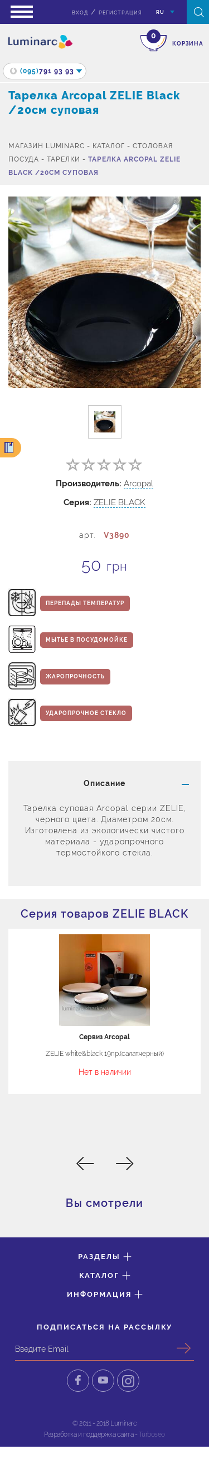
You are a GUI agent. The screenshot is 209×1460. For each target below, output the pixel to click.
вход (80, 13)
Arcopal (138, 484)
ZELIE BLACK (119, 502)
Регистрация (120, 13)
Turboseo (152, 1434)
